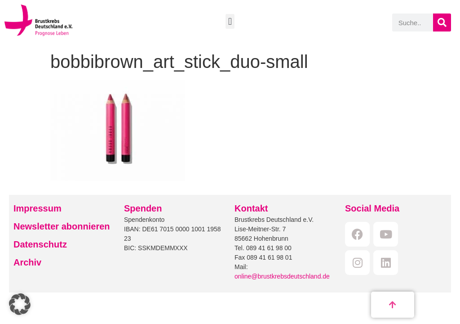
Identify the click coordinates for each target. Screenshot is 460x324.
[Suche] (442, 23)
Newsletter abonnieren (61, 226)
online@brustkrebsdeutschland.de (282, 276)
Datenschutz (40, 244)
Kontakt (251, 208)
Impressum (37, 208)
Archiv (27, 262)
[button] (230, 21)
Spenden (143, 208)
